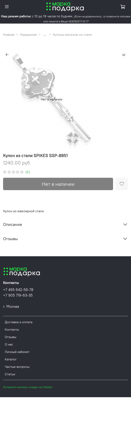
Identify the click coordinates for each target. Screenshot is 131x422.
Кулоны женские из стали (72, 34)
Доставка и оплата (18, 322)
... (45, 34)
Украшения (28, 34)
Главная (8, 34)
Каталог (11, 359)
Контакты (12, 329)
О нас (9, 344)
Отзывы (10, 337)
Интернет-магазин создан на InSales (27, 387)
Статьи (10, 374)
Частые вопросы (17, 367)
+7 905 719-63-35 (18, 295)
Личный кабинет (17, 352)
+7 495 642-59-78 (18, 289)
